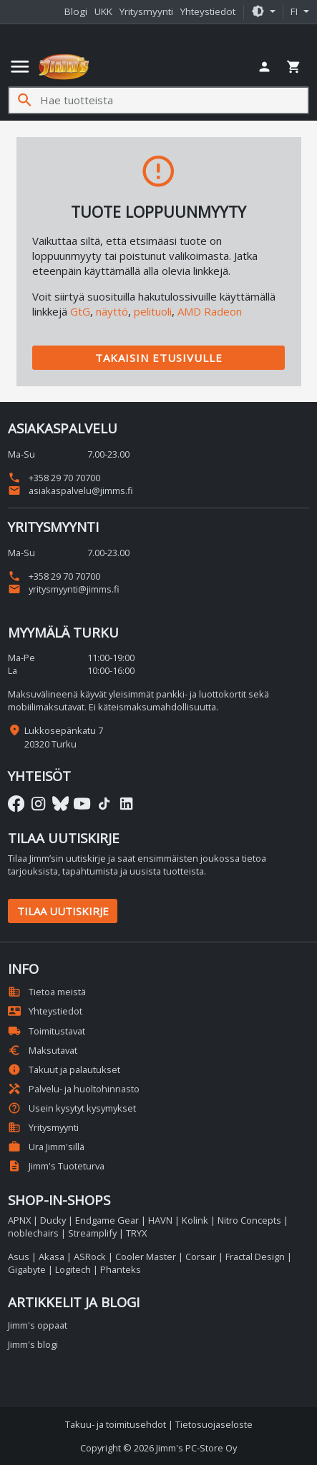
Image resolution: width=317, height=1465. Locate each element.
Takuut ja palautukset (64, 1069)
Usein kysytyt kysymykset (72, 1108)
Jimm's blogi (33, 1344)
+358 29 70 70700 (54, 477)
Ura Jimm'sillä (46, 1146)
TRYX (136, 1233)
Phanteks (120, 1269)
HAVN (160, 1220)
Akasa (51, 1256)
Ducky (53, 1220)
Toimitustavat (46, 1031)
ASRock (90, 1256)
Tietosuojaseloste (214, 1424)
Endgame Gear (107, 1220)
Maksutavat (42, 1050)
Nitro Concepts (249, 1220)
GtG (80, 311)
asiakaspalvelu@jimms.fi (70, 490)
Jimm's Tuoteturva (56, 1165)
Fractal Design (255, 1256)
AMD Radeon (209, 311)
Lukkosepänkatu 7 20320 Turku (63, 737)
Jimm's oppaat (37, 1325)
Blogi (75, 11)
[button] (263, 12)
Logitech (73, 1269)
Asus (18, 1256)
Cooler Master (145, 1256)
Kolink (195, 1220)
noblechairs (33, 1233)
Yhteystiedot (207, 11)
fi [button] (296, 11)
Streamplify (92, 1233)
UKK (103, 11)
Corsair (200, 1256)
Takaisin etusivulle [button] (159, 358)
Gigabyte (27, 1269)
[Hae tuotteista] (174, 100)
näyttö (112, 311)
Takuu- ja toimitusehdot (115, 1424)
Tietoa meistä (47, 991)
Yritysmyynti (146, 11)
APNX (19, 1220)
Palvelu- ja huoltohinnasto (74, 1088)
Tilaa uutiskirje (63, 911)
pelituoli (153, 311)
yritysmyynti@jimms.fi (64, 589)
